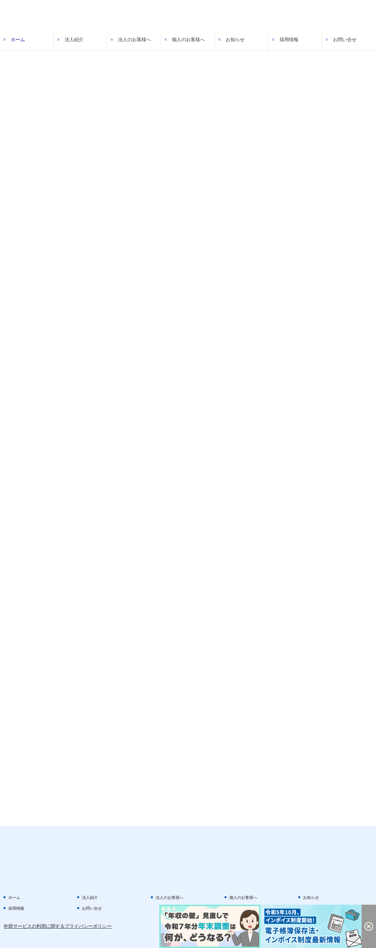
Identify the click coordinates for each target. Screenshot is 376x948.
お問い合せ (344, 39)
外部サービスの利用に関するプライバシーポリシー (58, 926)
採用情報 (289, 39)
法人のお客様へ (134, 39)
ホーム (18, 39)
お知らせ (235, 39)
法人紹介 (74, 39)
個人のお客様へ (188, 39)
